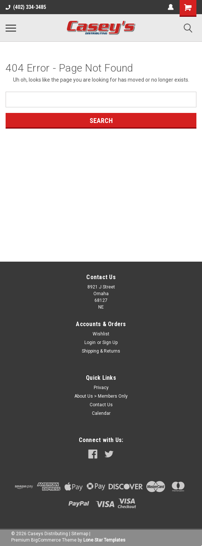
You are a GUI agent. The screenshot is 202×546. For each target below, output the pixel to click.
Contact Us (101, 404)
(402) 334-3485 (26, 7)
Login (90, 342)
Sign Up (110, 342)
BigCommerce (46, 540)
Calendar (101, 413)
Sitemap (79, 533)
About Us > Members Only (101, 396)
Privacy (101, 387)
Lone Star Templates (104, 540)
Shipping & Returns (101, 351)
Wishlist (101, 334)
